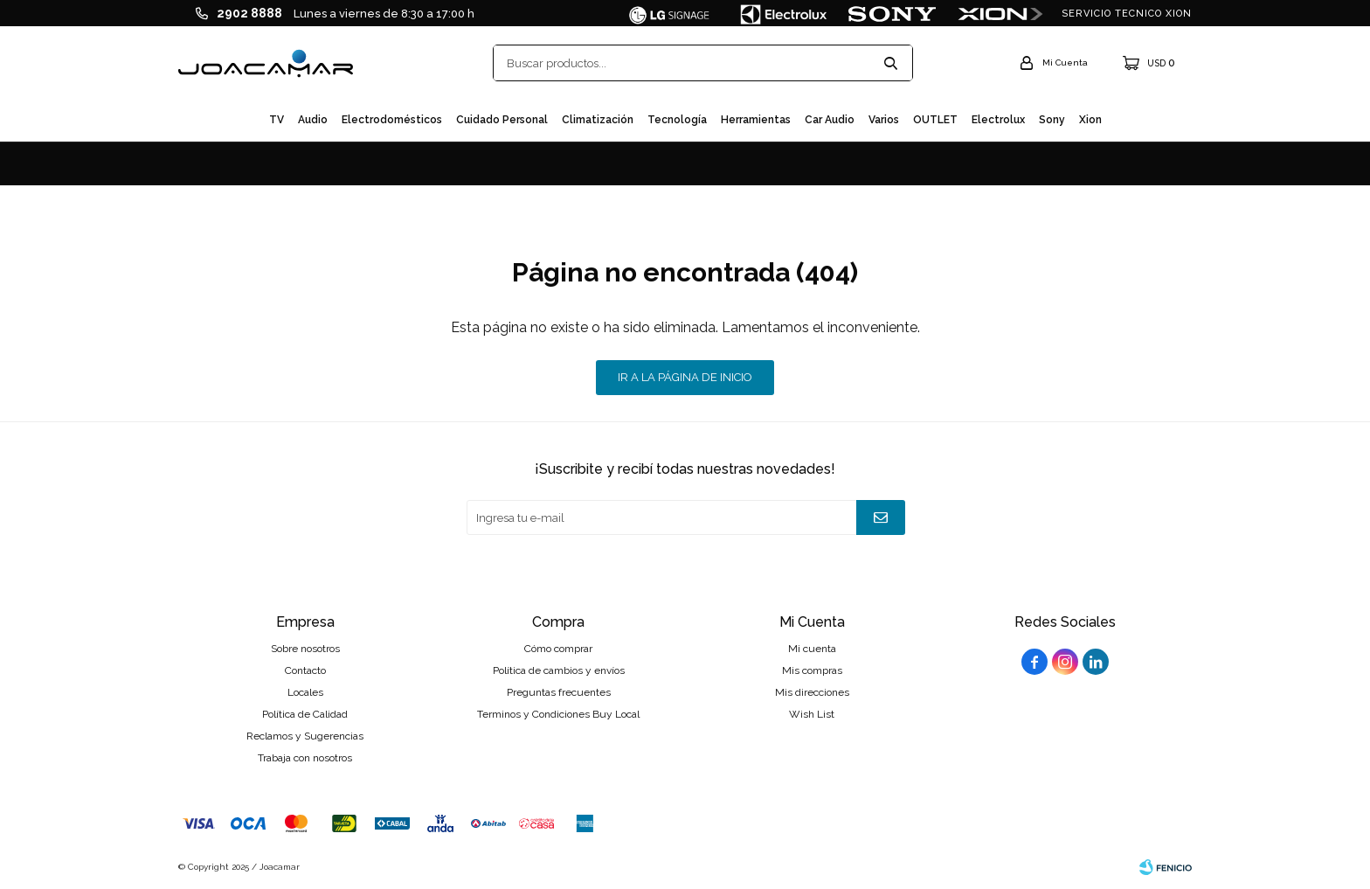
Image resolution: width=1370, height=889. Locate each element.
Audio (313, 120)
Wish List (811, 714)
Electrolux (998, 120)
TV (276, 120)
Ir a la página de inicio (685, 377)
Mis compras (812, 670)
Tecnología (677, 120)
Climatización (597, 120)
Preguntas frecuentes (559, 692)
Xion (1090, 120)
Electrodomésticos (392, 120)
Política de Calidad (305, 714)
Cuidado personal (502, 120)
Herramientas (756, 120)
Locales (305, 692)
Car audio (830, 120)
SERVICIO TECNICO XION (1127, 13)
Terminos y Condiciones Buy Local (558, 714)
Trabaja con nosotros (305, 758)
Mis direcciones (812, 692)
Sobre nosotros (305, 648)
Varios (883, 120)
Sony (1052, 120)
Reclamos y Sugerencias (304, 736)
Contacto (305, 670)
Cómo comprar (558, 648)
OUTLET (935, 120)
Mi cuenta (812, 648)
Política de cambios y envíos (559, 670)
